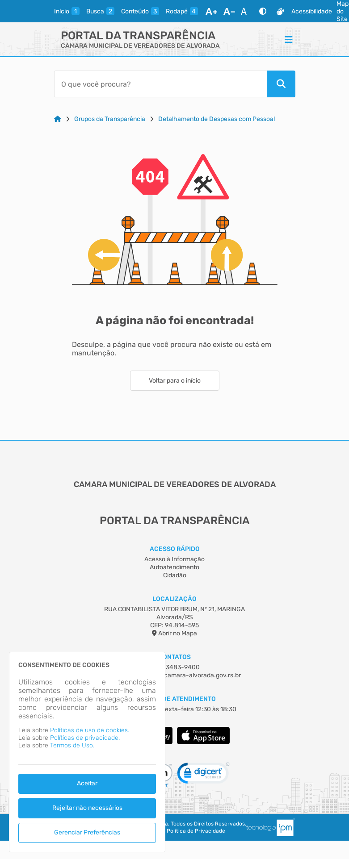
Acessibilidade (311, 11)
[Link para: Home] (57, 119)
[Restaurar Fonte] (246, 11)
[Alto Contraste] (262, 11)
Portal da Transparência (138, 35)
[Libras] (280, 11)
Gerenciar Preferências (87, 832)
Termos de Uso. (72, 745)
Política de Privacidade (196, 831)
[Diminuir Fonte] (229, 11)
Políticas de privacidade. (85, 738)
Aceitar (87, 783)
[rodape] (182, 11)
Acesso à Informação (174, 559)
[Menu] (288, 39)
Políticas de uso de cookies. (89, 730)
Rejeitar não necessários (87, 808)
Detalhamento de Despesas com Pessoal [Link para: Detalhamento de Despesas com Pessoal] (216, 119)
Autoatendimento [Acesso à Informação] (174, 567)
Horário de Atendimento (174, 699)
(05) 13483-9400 (175, 667)
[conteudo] (140, 11)
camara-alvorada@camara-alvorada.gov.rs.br (175, 675)
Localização (174, 599)
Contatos (174, 657)
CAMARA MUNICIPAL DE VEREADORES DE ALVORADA (140, 46)
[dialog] (87, 752)
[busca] (100, 11)
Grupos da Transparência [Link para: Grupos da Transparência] (109, 119)
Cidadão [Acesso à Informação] (174, 575)
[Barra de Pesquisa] (160, 84)
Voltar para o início (175, 380)
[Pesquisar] (281, 84)
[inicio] (67, 11)
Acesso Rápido (175, 549)
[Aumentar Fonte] (211, 11)
